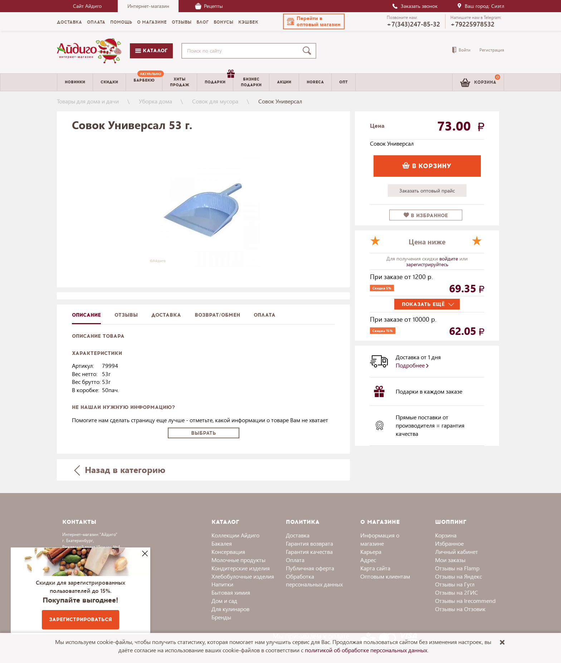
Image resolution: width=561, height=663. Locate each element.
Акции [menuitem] (284, 82)
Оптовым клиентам (385, 576)
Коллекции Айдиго (235, 535)
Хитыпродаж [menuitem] (179, 82)
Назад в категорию (120, 470)
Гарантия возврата (309, 543)
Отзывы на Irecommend (465, 600)
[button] (314, 21)
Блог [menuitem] (202, 22)
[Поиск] (308, 51)
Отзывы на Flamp (457, 568)
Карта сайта (375, 568)
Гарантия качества (309, 551)
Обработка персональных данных (314, 580)
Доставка (297, 535)
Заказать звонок (415, 6)
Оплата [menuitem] (96, 22)
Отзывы (126, 315)
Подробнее (412, 365)
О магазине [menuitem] (152, 22)
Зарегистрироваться (80, 619)
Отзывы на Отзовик (460, 609)
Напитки (222, 584)
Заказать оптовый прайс (427, 190)
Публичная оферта (310, 568)
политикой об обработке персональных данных (366, 650)
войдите (449, 258)
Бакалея (221, 543)
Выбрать (203, 433)
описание (86, 315)
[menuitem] (144, 82)
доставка (166, 315)
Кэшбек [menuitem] (248, 22)
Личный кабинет (456, 551)
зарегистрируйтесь (427, 264)
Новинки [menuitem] (75, 82)
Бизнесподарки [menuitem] (251, 82)
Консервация (228, 551)
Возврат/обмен (217, 315)
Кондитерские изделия (240, 568)
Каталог (151, 50)
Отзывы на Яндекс (458, 576)
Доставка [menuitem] (69, 22)
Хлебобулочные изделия (242, 576)
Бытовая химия (230, 592)
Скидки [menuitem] (109, 82)
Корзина (446, 535)
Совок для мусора (215, 101)
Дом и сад (224, 600)
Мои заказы (450, 560)
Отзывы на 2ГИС (456, 592)
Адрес (368, 560)
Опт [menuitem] (343, 82)
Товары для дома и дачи (88, 101)
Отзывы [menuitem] (181, 22)
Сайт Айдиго (87, 6)
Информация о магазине (379, 539)
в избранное (426, 215)
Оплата (264, 315)
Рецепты (209, 6)
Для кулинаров (230, 609)
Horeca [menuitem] (315, 82)
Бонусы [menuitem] (223, 22)
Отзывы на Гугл (454, 584)
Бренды (221, 617)
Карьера (370, 551)
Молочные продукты (238, 560)
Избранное (449, 543)
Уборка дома (155, 101)
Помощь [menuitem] (121, 22)
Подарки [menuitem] (219, 79)
